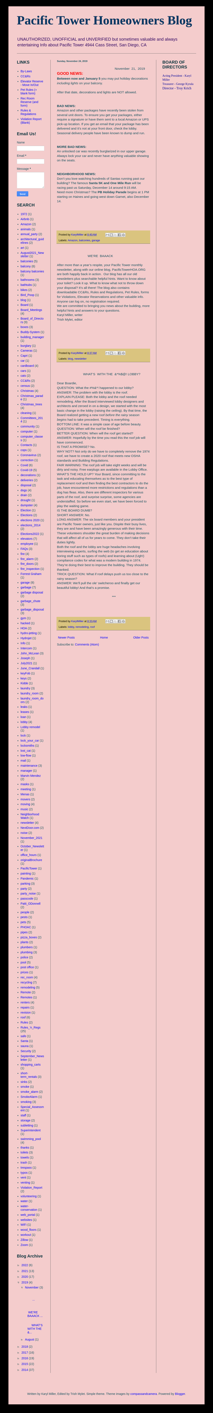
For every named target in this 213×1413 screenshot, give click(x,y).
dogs (24, 490)
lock (23, 735)
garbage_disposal (32, 609)
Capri (24, 355)
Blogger (180, 1394)
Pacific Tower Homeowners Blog (104, 20)
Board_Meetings (31, 310)
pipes (24, 932)
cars (23, 370)
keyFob (25, 673)
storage (26, 1120)
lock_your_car (30, 740)
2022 (25, 1265)
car (23, 360)
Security (26, 1051)
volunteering (29, 1196)
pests (24, 917)
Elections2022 (30, 534)
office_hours (29, 855)
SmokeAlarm (29, 1096)
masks (25, 784)
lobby (71, 626)
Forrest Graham (31, 574)
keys (24, 678)
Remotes (26, 997)
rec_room (27, 977)
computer (27, 431)
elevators (27, 538)
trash (24, 1162)
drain (24, 495)
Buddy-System (30, 332)
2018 (25, 1346)
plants (24, 942)
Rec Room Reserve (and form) (29, 102)
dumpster (27, 505)
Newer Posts (66, 637)
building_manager (32, 337)
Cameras (27, 350)
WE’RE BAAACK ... (34, 1311)
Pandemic (27, 878)
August (30, 1339)
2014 (25, 1369)
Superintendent (31, 1130)
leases (25, 712)
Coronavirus (28, 455)
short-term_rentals (29, 1074)
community (28, 426)
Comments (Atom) (87, 644)
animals (26, 229)
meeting (26, 789)
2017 (25, 1352)
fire (23, 554)
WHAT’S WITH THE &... (33, 1327)
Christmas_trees (31, 404)
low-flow (26, 755)
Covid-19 (26, 470)
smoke (25, 1086)
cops (24, 450)
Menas (25, 794)
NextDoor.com (30, 827)
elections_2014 (30, 525)
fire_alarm (27, 559)
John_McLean (30, 653)
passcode (27, 898)
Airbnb (25, 219)
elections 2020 (30, 520)
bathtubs (26, 285)
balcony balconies (32, 271)
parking (25, 883)
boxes (24, 327)
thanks (25, 1147)
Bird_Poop (27, 295)
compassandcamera (143, 1394)
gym (23, 618)
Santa (24, 1041)
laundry (25, 688)
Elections (27, 515)
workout (26, 1234)
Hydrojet (26, 638)
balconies (84, 240)
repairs (25, 1007)
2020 (25, 1276)
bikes (24, 290)
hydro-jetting (29, 633)
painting (26, 873)
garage (96, 240)
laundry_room (30, 693)
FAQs (24, 548)
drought (26, 500)
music (24, 809)
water (24, 1201)
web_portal (28, 1214)
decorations (28, 475)
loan (23, 717)
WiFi (24, 1224)
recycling (26, 982)
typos (24, 1172)
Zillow (24, 1240)
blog (70, 358)
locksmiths (27, 745)
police (24, 957)
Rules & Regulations (28, 112)
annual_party (29, 234)
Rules (24, 1022)
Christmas (27, 390)
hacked (25, 623)
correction (27, 460)
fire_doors (27, 563)
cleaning (26, 413)
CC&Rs (26, 76)
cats (23, 375)
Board (24, 305)
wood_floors (29, 1229)
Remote (26, 992)
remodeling (82, 626)
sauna (25, 1046)
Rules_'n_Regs (31, 1027)
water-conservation (29, 1207)
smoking (26, 1102)
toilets (24, 1152)
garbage (26, 587)
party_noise (28, 893)
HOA (24, 628)
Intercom (26, 648)
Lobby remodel (30, 727)
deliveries (27, 480)
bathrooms (28, 279)
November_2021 (32, 838)
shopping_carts (31, 1064)
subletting (27, 1125)
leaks (24, 707)
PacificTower (29, 868)
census (25, 385)
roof (92, 626)
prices (24, 972)
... (33, 1296)
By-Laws (26, 71)
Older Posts (141, 637)
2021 (25, 1271)
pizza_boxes (29, 937)
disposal (26, 485)
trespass (26, 1167)
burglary (26, 345)
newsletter (80, 358)
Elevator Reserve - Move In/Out (32, 83)
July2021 (26, 663)
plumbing (27, 952)
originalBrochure (31, 860)
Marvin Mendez (31, 775)
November (32, 1287)
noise (24, 832)
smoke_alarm (29, 1091)
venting (25, 1182)
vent (23, 1177)
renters (25, 1002)
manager (26, 770)
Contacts (26, 445)
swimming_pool (31, 1139)
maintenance (29, 765)
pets (23, 922)
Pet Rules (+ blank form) (29, 91)
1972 (24, 214)
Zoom (24, 1245)
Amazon (72, 240)
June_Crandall (30, 668)
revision (26, 1012)
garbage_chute (30, 601)
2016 (25, 1358)
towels (25, 1157)
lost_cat (26, 750)
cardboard (27, 365)
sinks (24, 1082)
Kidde (24, 683)
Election (26, 510)
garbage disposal (32, 592)
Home (104, 637)
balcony (26, 266)
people (25, 912)
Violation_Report (31, 1187)
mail (23, 760)
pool (23, 962)
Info (23, 643)
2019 (25, 1282)
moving (25, 804)
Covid (24, 465)
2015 (25, 1364)
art (22, 247)
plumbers (27, 947)
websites (26, 1219)
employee (27, 543)
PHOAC (26, 927)
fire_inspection (30, 569)
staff (23, 1115)
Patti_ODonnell (30, 903)
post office (27, 967)
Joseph (25, 658)
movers (25, 799)
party (24, 888)
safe (23, 1036)
